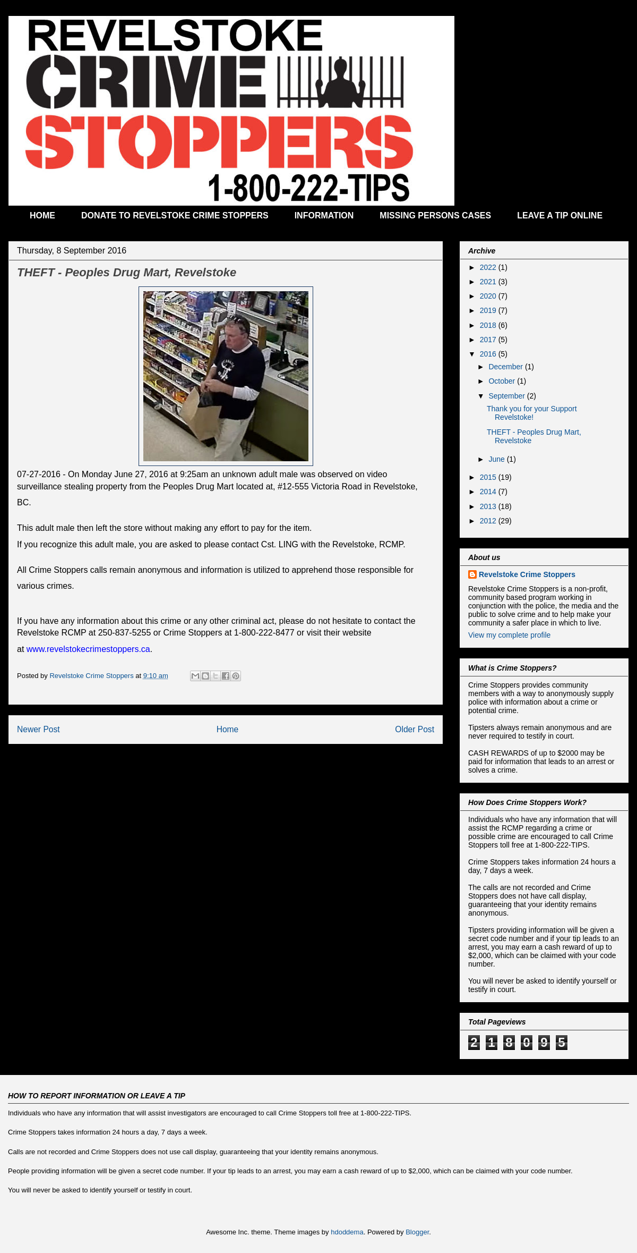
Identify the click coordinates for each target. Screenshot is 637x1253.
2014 (489, 491)
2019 (489, 310)
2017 (489, 339)
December (506, 366)
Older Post (414, 729)
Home (228, 729)
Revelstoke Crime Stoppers (527, 574)
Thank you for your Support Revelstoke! (532, 413)
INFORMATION (324, 215)
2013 (489, 506)
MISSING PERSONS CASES (435, 215)
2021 (489, 281)
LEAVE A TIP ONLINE (559, 215)
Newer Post (38, 729)
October (502, 381)
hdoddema (347, 1232)
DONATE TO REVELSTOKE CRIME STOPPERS (175, 215)
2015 (489, 477)
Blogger (417, 1232)
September (507, 396)
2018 (489, 325)
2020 (489, 296)
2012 (489, 521)
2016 (489, 354)
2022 (489, 267)
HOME (42, 215)
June (497, 459)
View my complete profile (509, 635)
